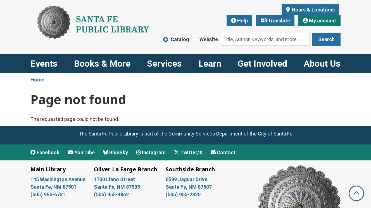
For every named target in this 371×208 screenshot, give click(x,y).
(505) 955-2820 (183, 194)
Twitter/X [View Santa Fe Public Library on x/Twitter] (188, 152)
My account (319, 21)
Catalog (180, 39)
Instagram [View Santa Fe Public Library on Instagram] (151, 152)
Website (208, 39)
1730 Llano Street (114, 179)
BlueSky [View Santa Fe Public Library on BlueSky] (115, 152)
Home (37, 80)
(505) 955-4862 (111, 194)
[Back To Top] (356, 193)
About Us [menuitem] (322, 63)
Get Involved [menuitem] (262, 63)
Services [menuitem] (164, 63)
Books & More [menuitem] (102, 63)
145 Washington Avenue (57, 179)
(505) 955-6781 (48, 194)
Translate (275, 21)
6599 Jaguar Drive (186, 179)
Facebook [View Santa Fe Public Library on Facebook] (45, 152)
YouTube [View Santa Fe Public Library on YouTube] (81, 152)
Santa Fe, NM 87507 (189, 187)
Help (239, 21)
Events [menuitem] (44, 63)
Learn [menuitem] (210, 63)
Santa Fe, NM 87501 (54, 187)
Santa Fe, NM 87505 (117, 187)
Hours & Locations (313, 10)
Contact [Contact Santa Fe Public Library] (223, 152)
